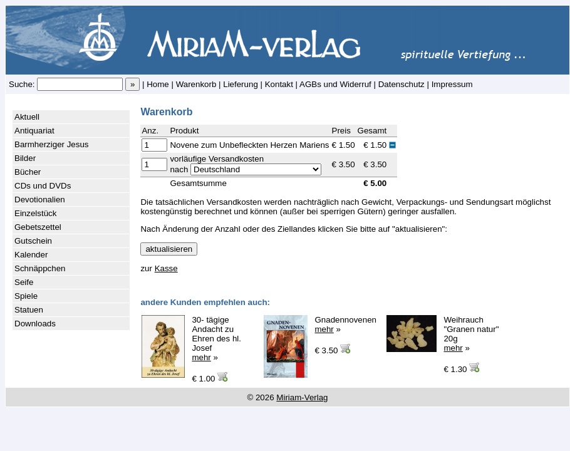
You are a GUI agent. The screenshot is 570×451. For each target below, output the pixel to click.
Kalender (31, 254)
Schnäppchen (40, 268)
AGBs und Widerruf (335, 84)
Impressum (452, 84)
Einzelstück (35, 213)
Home (158, 84)
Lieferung (240, 84)
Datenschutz (401, 84)
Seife (23, 282)
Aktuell (26, 117)
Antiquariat (34, 130)
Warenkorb (196, 84)
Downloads (35, 323)
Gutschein (33, 241)
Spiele (26, 296)
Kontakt (279, 84)
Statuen (28, 309)
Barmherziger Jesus (51, 144)
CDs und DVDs (42, 185)
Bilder (25, 158)
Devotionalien (39, 199)
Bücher (27, 172)
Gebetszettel (37, 227)
